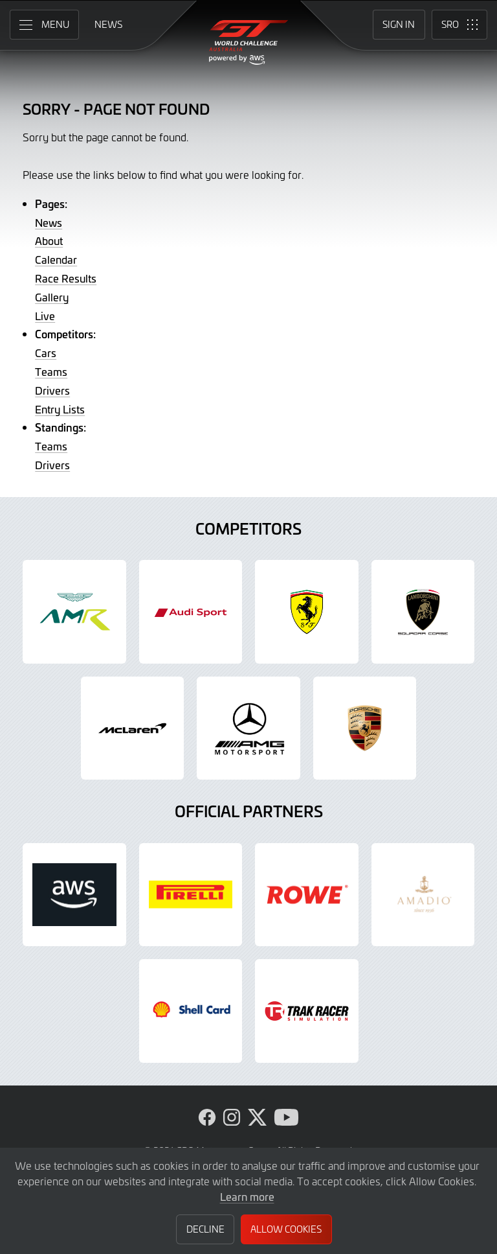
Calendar (56, 259)
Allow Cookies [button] (286, 1229)
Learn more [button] (247, 1196)
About (49, 240)
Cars (45, 352)
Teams (51, 371)
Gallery (52, 297)
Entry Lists (60, 409)
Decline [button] (205, 1229)
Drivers (52, 390)
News (48, 222)
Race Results (65, 278)
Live (45, 315)
